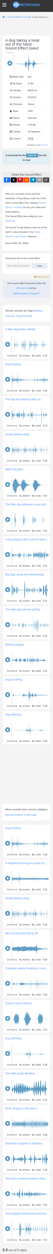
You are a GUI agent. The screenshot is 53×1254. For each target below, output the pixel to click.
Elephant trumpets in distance (24, 1143)
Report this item (41, 277)
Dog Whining (13, 714)
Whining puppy (14, 644)
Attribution (21, 288)
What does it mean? (26, 293)
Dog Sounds (20, 236)
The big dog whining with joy (23, 399)
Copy (39, 265)
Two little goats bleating (20, 1073)
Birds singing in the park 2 (21, 1108)
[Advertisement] (26, 771)
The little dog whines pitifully (22, 609)
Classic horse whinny (18, 1003)
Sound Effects (14, 814)
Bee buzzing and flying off (21, 933)
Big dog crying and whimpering (24, 574)
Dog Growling (13, 679)
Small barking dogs (17, 434)
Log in (32, 155)
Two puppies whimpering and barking (28, 1213)
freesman (44, 145)
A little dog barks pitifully (20, 329)
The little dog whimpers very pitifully (27, 504)
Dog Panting (13, 364)
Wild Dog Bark (14, 469)
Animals (19, 207)
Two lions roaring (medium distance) (28, 1178)
